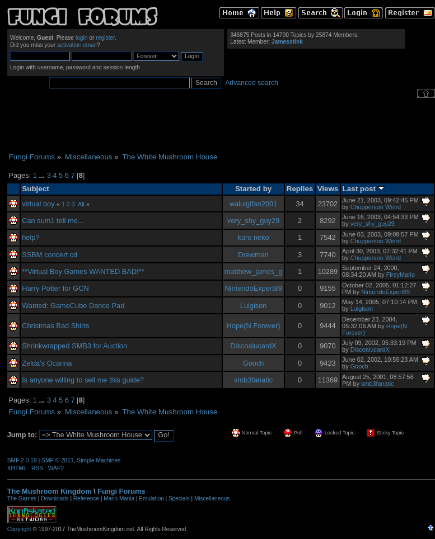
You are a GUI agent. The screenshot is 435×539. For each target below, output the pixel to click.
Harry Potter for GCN (55, 288)
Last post (364, 189)
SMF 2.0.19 (22, 460)
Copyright (19, 529)
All (81, 204)
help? (30, 237)
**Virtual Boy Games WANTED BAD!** (83, 271)
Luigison (253, 305)
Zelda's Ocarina (47, 363)
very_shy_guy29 (253, 220)
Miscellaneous (212, 498)
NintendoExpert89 (253, 288)
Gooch (253, 363)
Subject (35, 189)
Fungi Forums (121, 491)
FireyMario (400, 274)
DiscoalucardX (253, 346)
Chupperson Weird (375, 207)
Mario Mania (119, 498)
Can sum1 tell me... (52, 220)
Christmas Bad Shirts (55, 325)
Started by (253, 189)
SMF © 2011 (57, 460)
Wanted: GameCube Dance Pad (73, 305)
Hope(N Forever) (253, 325)
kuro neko (253, 237)
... (42, 175)
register (105, 38)
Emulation (151, 498)
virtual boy (38, 204)
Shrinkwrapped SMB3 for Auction (74, 346)
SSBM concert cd (49, 254)
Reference (86, 498)
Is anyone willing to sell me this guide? (83, 380)
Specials (179, 498)
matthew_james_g (253, 271)
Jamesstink (287, 42)
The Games (21, 498)
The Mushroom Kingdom (49, 491)
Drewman (253, 254)
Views (328, 189)
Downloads (54, 498)
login (82, 38)
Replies (300, 189)
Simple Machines (98, 460)
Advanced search (251, 83)
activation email (77, 45)
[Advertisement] (221, 125)
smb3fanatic (253, 380)
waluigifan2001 (253, 204)
